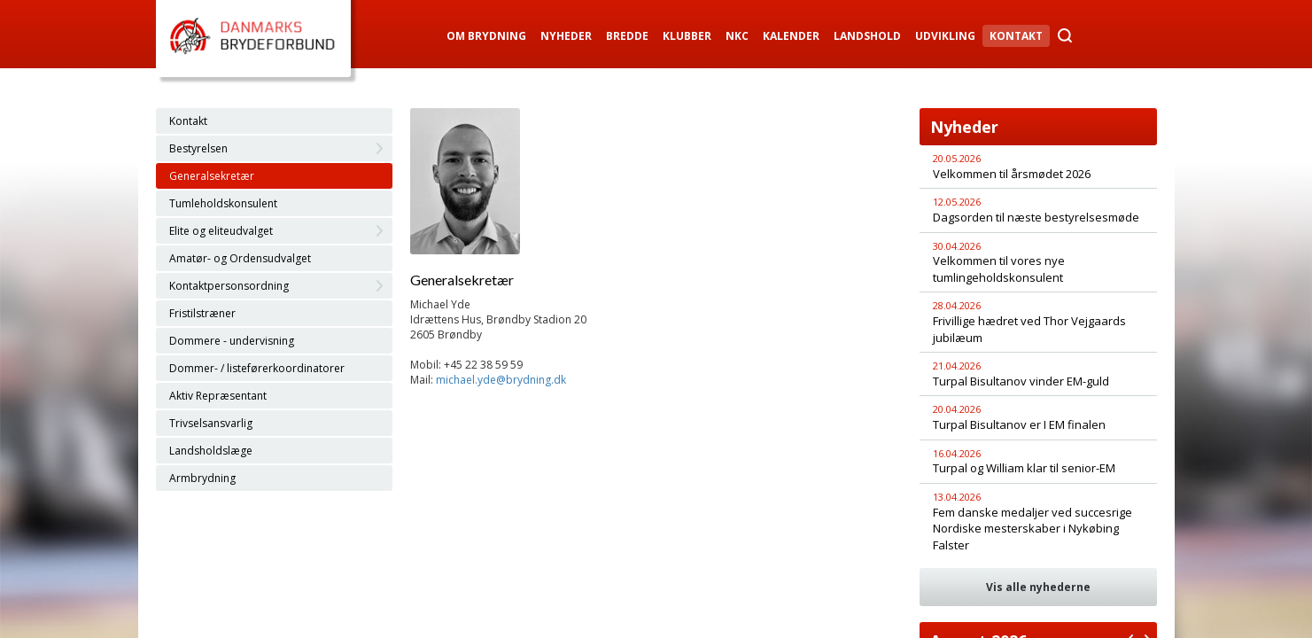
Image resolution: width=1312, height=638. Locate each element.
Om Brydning (486, 35)
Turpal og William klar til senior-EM (1024, 468)
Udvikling (945, 35)
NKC (737, 35)
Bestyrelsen (198, 148)
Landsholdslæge (210, 450)
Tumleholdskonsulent (223, 203)
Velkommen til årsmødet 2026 (1012, 174)
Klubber (687, 35)
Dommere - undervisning (231, 340)
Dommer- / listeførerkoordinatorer (257, 368)
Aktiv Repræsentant (218, 395)
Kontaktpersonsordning (229, 285)
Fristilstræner (202, 313)
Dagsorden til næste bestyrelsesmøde (1036, 217)
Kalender (791, 35)
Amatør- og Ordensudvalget (240, 258)
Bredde (627, 35)
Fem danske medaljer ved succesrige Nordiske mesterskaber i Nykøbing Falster (1032, 528)
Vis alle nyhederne (1038, 587)
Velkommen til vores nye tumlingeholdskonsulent (999, 269)
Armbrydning (202, 478)
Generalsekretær (211, 175)
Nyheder (566, 35)
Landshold (867, 35)
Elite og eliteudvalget (221, 230)
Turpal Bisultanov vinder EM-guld (1021, 381)
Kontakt (1016, 35)
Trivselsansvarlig (210, 423)
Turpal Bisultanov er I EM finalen (1019, 424)
